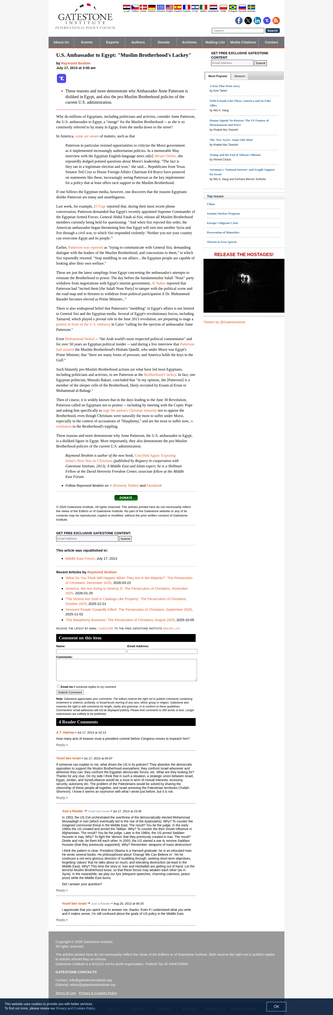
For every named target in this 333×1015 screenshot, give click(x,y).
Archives (189, 42)
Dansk (143, 11)
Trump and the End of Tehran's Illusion (235, 155)
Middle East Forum (80, 558)
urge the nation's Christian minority (130, 410)
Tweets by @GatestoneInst (224, 322)
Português (232, 11)
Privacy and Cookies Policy (75, 1008)
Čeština (135, 11)
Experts (112, 42)
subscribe (106, 628)
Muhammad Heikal (80, 339)
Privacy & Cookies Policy (98, 993)
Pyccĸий (242, 11)
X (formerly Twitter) (124, 485)
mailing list (171, 628)
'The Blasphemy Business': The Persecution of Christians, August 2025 (120, 620)
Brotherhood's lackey (160, 374)
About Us (61, 42)
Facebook (154, 485)
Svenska (251, 11)
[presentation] (217, 76)
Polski (223, 11)
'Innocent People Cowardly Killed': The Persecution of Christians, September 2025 (128, 609)
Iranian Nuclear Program (223, 213)
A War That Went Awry (225, 86)
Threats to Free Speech (222, 242)
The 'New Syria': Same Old (231, 140)
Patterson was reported (85, 247)
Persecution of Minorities (223, 232)
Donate (164, 42)
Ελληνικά (161, 11)
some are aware (87, 136)
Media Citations (243, 42)
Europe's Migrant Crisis (222, 223)
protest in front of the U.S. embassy (83, 324)
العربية (127, 11)
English (169, 11)
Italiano (203, 11)
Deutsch (152, 11)
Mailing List (215, 42)
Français (187, 11)
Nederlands (213, 11)
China (211, 204)
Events (87, 42)
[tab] (218, 76)
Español (178, 11)
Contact (271, 42)
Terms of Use (66, 993)
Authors (138, 42)
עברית (195, 11)
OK (276, 1007)
